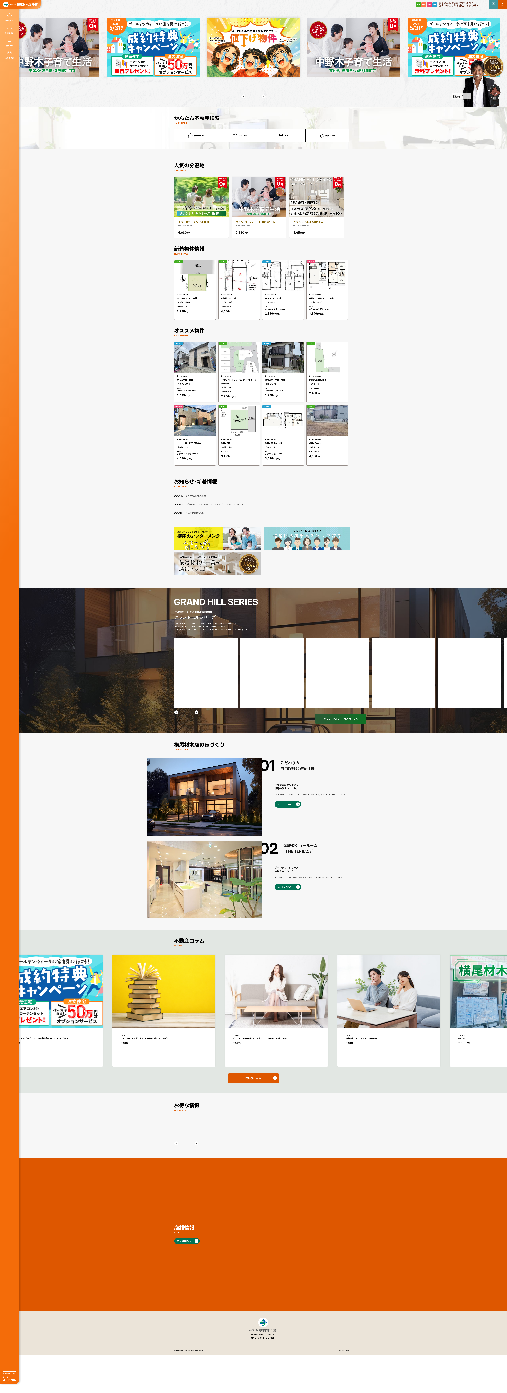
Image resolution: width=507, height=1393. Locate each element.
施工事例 (9, 45)
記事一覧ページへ (253, 1077)
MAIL (493, 6)
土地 (287, 135)
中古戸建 (243, 135)
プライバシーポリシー (344, 1349)
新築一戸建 (199, 135)
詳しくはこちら (284, 803)
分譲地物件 (9, 33)
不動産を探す (9, 20)
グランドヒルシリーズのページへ (341, 718)
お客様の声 (9, 58)
